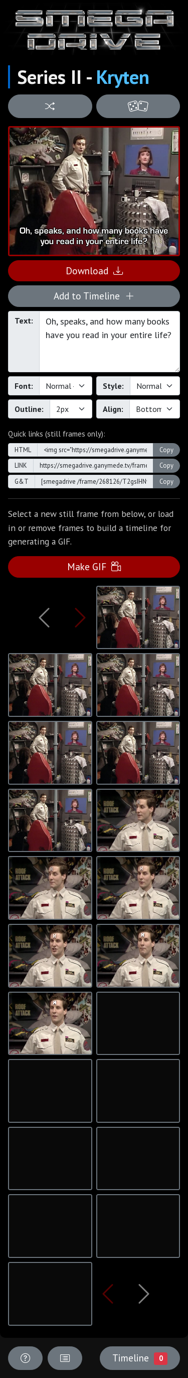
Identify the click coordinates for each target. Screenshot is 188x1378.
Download (94, 270)
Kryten (122, 76)
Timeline (139, 1357)
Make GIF (94, 566)
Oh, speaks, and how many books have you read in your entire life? (109, 341)
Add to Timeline (94, 295)
